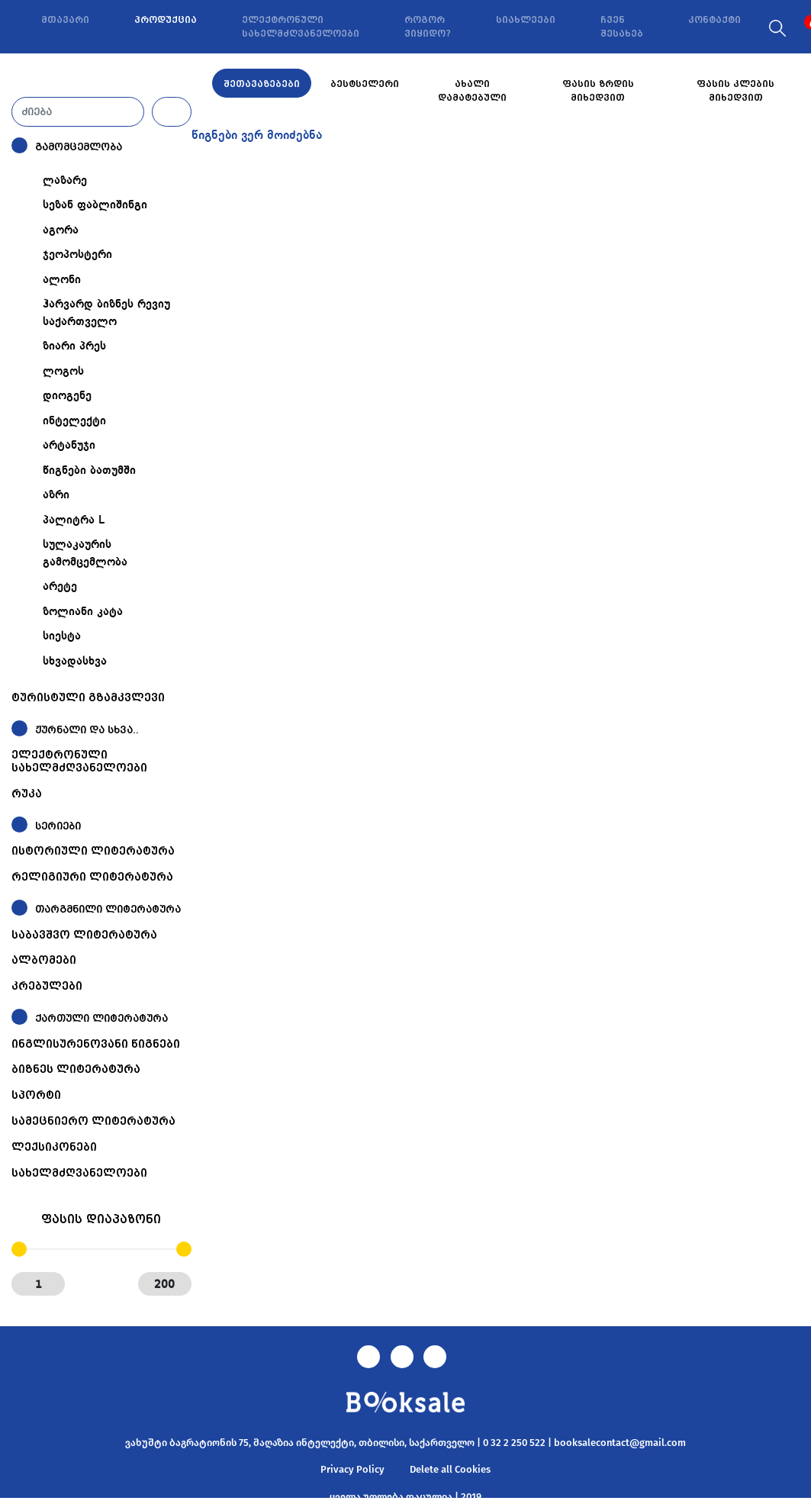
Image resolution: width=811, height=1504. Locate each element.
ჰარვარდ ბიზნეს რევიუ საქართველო (106, 313)
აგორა (61, 230)
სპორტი (36, 1095)
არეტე (60, 587)
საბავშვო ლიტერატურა (84, 935)
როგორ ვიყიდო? (427, 26)
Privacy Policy (352, 1469)
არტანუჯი (69, 446)
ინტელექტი (74, 421)
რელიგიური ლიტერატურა (92, 877)
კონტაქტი (714, 19)
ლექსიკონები (54, 1147)
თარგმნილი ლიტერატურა (108, 909)
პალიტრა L (74, 520)
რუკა (26, 793)
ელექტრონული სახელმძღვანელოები (300, 26)
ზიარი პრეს (74, 346)
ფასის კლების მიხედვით (735, 91)
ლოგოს (63, 372)
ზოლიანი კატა (83, 612)
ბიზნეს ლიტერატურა (75, 1069)
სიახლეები (525, 19)
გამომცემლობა (78, 147)
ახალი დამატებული (472, 91)
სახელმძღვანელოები (79, 1173)
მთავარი (65, 19)
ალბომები (43, 960)
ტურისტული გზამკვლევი (88, 697)
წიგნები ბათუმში (89, 471)
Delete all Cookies (450, 1469)
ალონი (62, 280)
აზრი (56, 495)
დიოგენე (67, 396)
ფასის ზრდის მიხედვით (598, 91)
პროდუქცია (165, 19)
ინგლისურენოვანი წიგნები (95, 1044)
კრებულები (46, 986)
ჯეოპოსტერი (77, 255)
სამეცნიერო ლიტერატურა (93, 1121)
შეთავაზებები (262, 84)
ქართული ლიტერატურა (101, 1018)
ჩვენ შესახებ (621, 26)
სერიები (58, 826)
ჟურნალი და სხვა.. (87, 730)
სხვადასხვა (75, 661)
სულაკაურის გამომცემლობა (85, 553)
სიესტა (62, 636)
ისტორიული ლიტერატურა (93, 851)
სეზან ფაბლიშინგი (95, 205)
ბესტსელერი (364, 84)
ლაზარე (65, 181)
